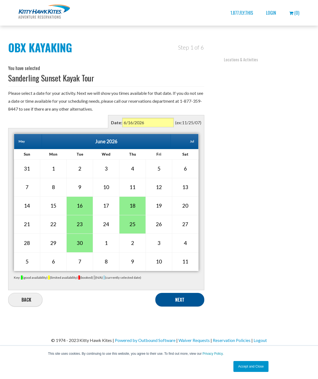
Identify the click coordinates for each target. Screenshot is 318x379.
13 (185, 187)
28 (27, 243)
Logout (260, 340)
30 (80, 243)
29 (53, 243)
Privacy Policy (213, 354)
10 (106, 187)
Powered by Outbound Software (145, 340)
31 (27, 168)
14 (27, 205)
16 (80, 205)
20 (185, 205)
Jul (192, 141)
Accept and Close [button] (251, 366)
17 (106, 205)
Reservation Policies (232, 340)
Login (271, 13)
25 (132, 224)
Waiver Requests (194, 340)
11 (132, 187)
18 (132, 205)
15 (53, 205)
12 (159, 187)
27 (185, 224)
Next (179, 299)
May (21, 141)
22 (53, 224)
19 (159, 205)
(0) (294, 13)
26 (159, 224)
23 (80, 224)
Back (26, 299)
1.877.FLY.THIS (241, 13)
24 (106, 224)
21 (27, 224)
